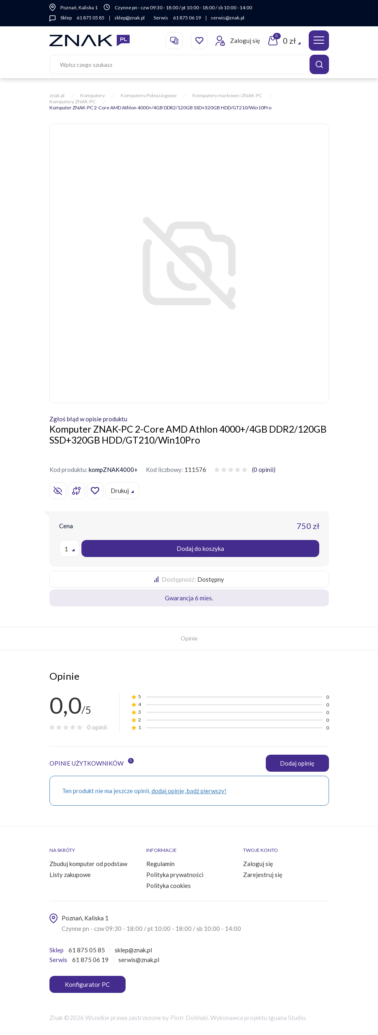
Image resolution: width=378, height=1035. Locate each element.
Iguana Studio (286, 1017)
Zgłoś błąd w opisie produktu (88, 419)
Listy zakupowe (70, 874)
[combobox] (69, 548)
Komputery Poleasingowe (149, 95)
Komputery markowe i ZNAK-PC (227, 95)
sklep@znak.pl (129, 18)
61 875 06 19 (187, 18)
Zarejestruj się (262, 874)
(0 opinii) (263, 469)
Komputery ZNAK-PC (72, 101)
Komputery (92, 95)
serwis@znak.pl (227, 18)
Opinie (189, 638)
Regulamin (160, 863)
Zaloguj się (258, 863)
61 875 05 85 (91, 18)
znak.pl (56, 95)
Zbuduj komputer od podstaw (88, 863)
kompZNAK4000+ (113, 469)
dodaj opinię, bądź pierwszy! (189, 790)
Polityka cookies (168, 885)
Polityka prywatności (174, 874)
